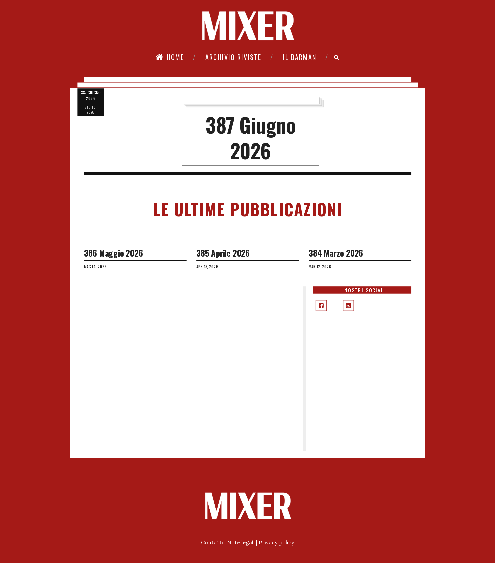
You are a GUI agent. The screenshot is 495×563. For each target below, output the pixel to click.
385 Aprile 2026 (223, 253)
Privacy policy (276, 542)
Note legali (241, 542)
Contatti (212, 542)
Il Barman (299, 57)
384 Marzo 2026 (336, 253)
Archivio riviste (233, 57)
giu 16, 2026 (90, 109)
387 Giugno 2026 (250, 137)
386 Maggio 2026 (113, 253)
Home (169, 57)
